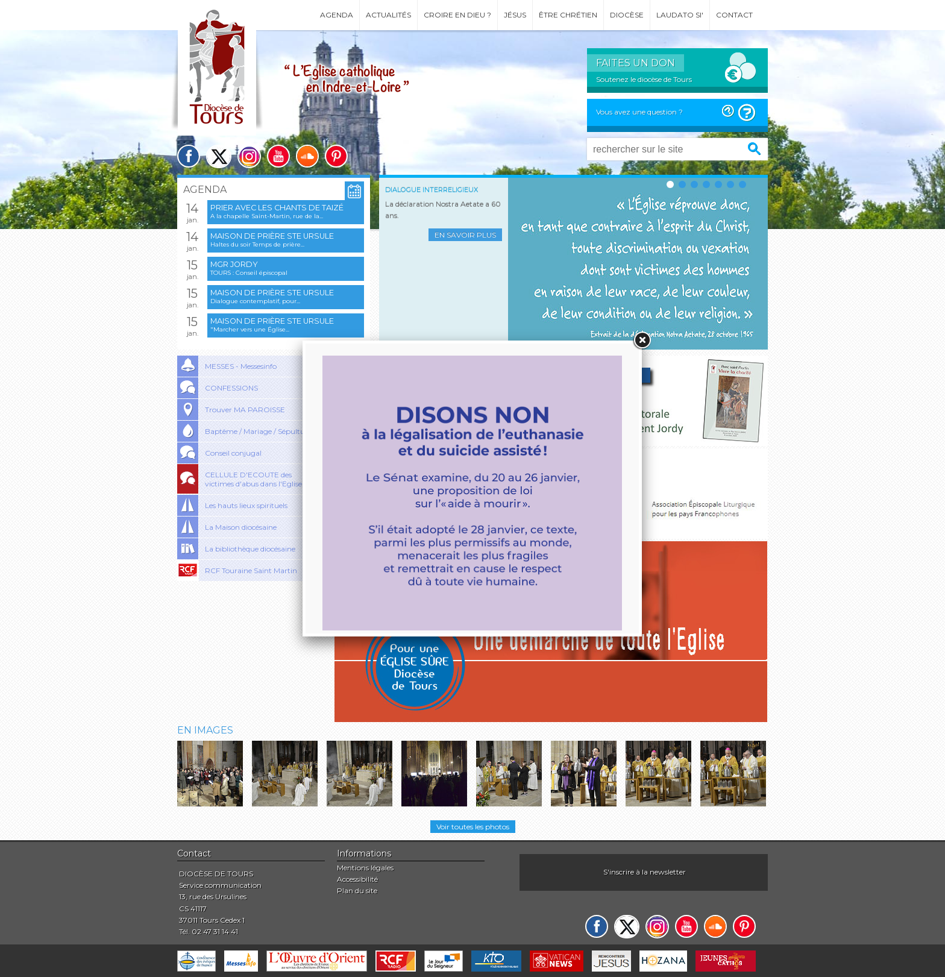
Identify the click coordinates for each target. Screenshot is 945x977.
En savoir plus (465, 234)
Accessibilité (357, 879)
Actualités (388, 14)
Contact (734, 14)
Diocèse (627, 14)
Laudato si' (679, 14)
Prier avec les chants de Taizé (277, 207)
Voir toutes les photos (472, 826)
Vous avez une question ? (639, 111)
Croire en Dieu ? (457, 14)
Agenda (336, 14)
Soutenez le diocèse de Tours (644, 79)
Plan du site (357, 890)
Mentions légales (365, 867)
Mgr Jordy (234, 264)
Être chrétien (568, 14)
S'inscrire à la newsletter (644, 871)
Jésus (515, 14)
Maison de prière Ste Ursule (272, 235)
